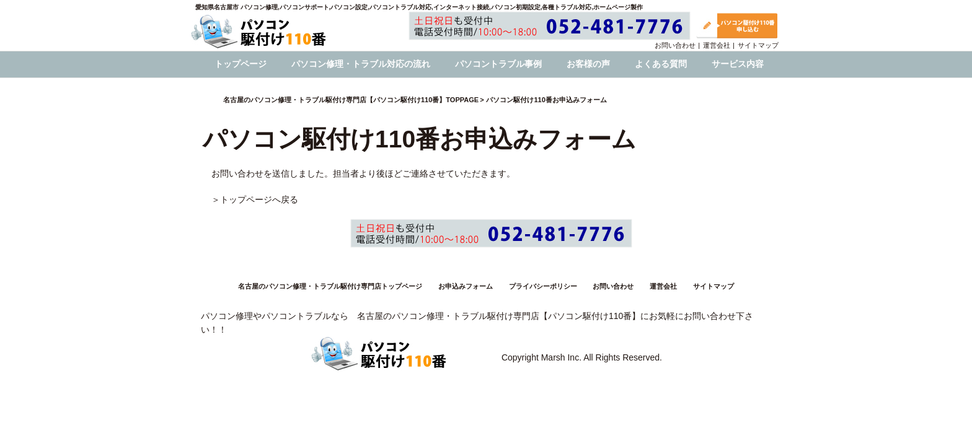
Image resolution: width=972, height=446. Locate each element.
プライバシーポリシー (543, 286)
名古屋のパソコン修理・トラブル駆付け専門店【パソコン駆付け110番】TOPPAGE (351, 99)
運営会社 (716, 45)
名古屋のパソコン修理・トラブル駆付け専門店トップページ (330, 286)
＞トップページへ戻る (254, 199)
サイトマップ (758, 45)
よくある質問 (661, 64)
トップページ (240, 64)
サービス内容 (738, 64)
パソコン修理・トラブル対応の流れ (360, 64)
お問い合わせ (675, 45)
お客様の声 (588, 64)
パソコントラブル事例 (498, 64)
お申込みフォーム (465, 286)
